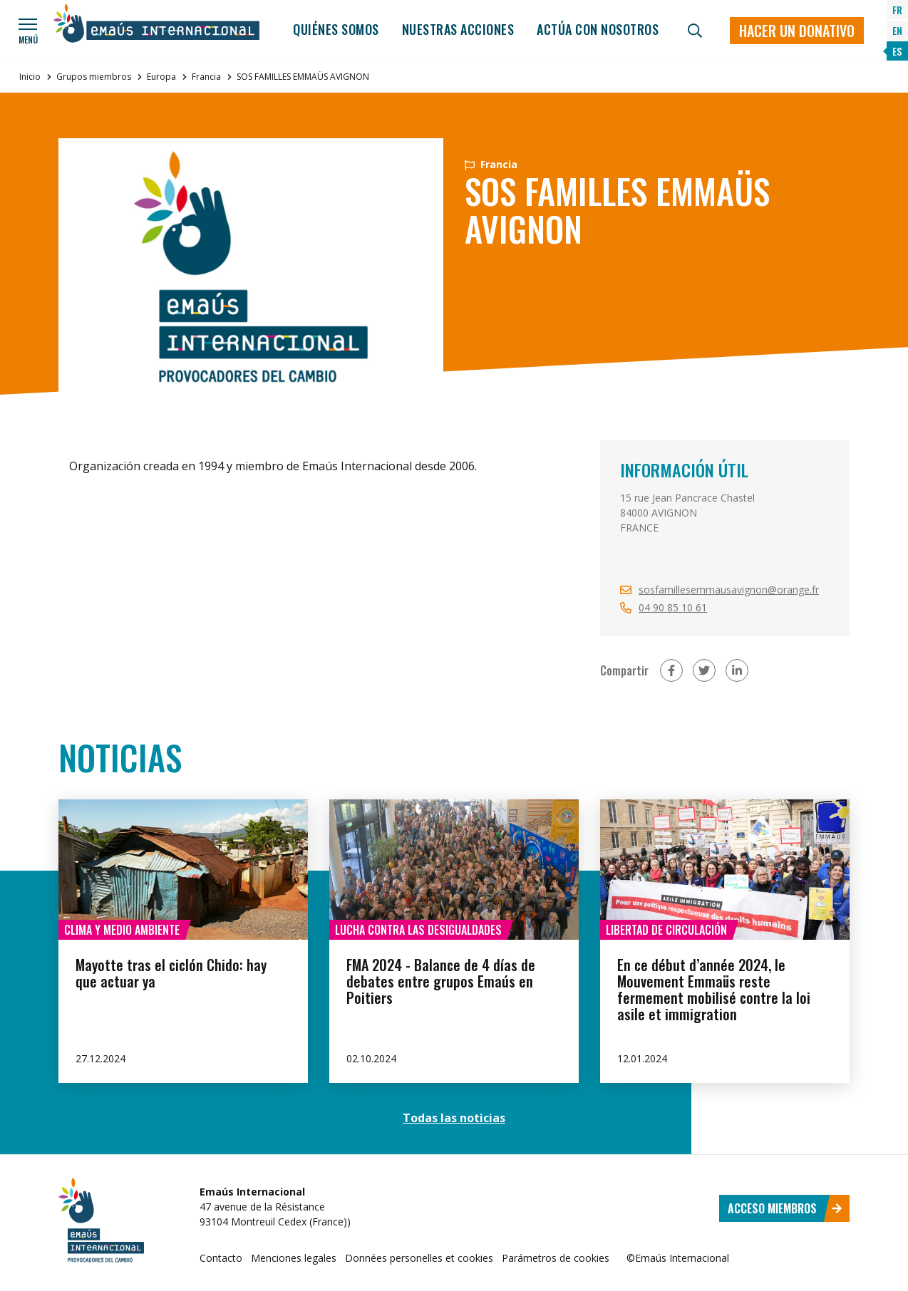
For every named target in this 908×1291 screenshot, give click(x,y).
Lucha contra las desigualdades (418, 929)
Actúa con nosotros (598, 29)
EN (897, 30)
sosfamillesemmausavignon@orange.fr (729, 589)
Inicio (30, 77)
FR (897, 9)
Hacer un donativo (797, 30)
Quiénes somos (336, 29)
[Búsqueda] (694, 30)
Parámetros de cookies (555, 1258)
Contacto (221, 1258)
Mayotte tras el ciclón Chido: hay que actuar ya (171, 973)
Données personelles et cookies (419, 1258)
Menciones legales (293, 1258)
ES (897, 50)
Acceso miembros (785, 1208)
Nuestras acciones (458, 29)
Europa (161, 77)
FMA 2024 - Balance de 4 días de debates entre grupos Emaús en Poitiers (440, 981)
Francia (206, 77)
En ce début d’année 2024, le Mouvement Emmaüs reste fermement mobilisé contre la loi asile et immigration (713, 989)
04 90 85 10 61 (673, 607)
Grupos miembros (93, 77)
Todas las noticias (454, 1118)
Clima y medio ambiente (122, 929)
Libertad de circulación (666, 929)
